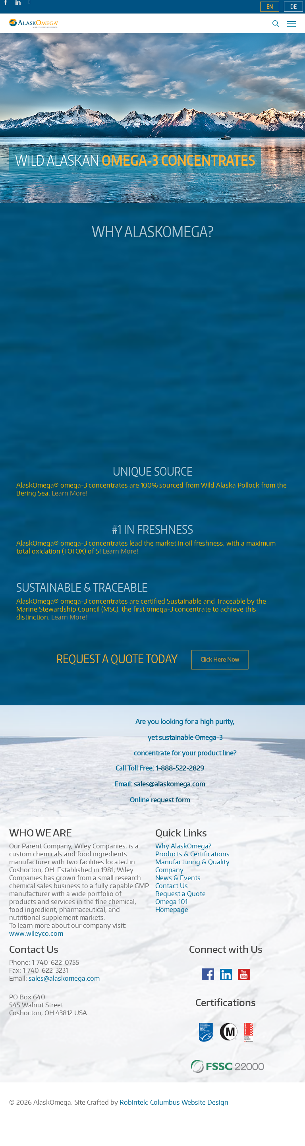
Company (169, 870)
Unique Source (153, 470)
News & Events (178, 878)
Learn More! (69, 493)
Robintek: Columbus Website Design (174, 1102)
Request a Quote (180, 894)
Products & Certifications (192, 854)
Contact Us (171, 886)
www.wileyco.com (36, 933)
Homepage (171, 910)
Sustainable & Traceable (82, 586)
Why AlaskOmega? (153, 231)
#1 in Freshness (152, 528)
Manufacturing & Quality (192, 862)
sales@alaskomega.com (64, 978)
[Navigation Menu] (291, 23)
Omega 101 (171, 902)
